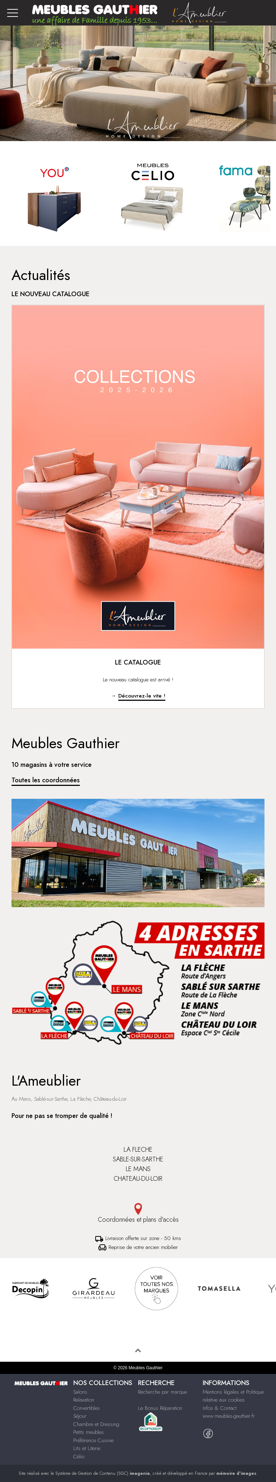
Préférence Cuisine (93, 1440)
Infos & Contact (219, 1408)
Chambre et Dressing (96, 1424)
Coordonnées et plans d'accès (138, 1213)
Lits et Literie (86, 1448)
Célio (78, 1456)
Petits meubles (88, 1432)
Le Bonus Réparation (160, 1408)
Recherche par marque (162, 1392)
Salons (80, 1392)
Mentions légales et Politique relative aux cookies (233, 1396)
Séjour (80, 1416)
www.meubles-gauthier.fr (229, 1416)
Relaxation (83, 1400)
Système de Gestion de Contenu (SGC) (102, 1473)
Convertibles (86, 1408)
